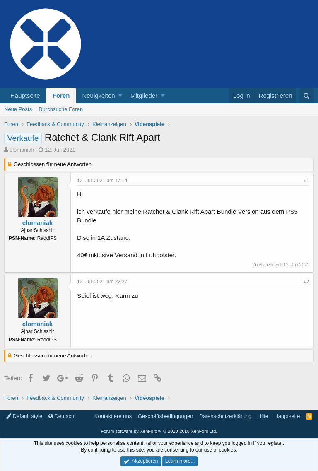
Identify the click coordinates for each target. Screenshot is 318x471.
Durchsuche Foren (61, 109)
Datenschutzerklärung (225, 416)
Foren (61, 95)
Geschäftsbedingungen (165, 416)
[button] (120, 95)
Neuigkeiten (98, 95)
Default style (24, 416)
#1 (306, 181)
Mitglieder (143, 95)
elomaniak (22, 150)
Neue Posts (18, 109)
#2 (306, 282)
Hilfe (263, 416)
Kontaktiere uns (113, 416)
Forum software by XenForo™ (159, 431)
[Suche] (306, 95)
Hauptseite (25, 95)
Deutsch (61, 416)
